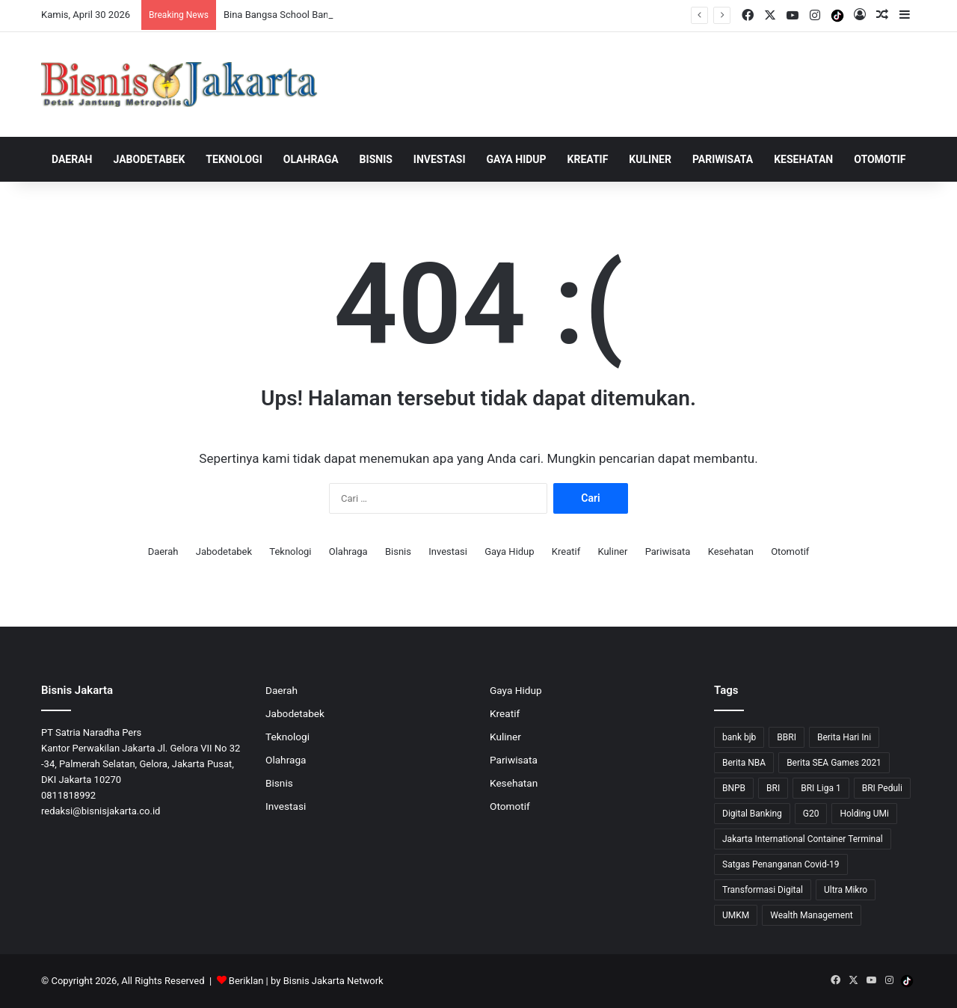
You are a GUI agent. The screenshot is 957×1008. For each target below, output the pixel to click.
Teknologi (234, 159)
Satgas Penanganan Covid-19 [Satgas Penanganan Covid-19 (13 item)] (781, 864)
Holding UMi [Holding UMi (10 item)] (864, 813)
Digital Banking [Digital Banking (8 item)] (752, 813)
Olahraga (311, 159)
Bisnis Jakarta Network (333, 980)
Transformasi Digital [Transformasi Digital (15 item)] (762, 890)
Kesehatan (803, 159)
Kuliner (650, 159)
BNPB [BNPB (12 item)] (733, 788)
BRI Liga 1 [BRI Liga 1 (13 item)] (820, 788)
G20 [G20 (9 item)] (811, 813)
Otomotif (879, 159)
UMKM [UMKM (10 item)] (735, 915)
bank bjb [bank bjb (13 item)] (739, 737)
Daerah (72, 159)
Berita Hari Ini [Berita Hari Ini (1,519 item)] (844, 737)
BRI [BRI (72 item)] (773, 788)
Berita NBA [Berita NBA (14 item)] (744, 762)
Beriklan (246, 980)
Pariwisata (722, 159)
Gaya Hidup (517, 159)
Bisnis (376, 159)
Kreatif (588, 159)
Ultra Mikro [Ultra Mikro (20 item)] (845, 890)
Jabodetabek (149, 159)
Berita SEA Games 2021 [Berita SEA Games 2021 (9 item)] (834, 762)
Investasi (439, 159)
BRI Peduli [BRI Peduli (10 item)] (882, 788)
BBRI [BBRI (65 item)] (786, 737)
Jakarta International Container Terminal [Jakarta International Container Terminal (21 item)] (802, 839)
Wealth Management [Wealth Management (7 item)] (811, 915)
